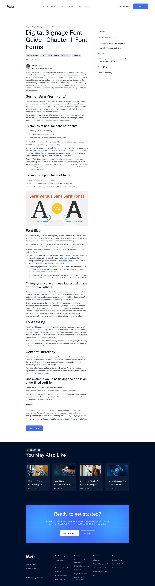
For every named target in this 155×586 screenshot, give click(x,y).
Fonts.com (58, 419)
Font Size (101, 53)
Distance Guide (66, 261)
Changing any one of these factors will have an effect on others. (113, 60)
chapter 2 (31, 410)
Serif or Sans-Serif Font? (107, 38)
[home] (10, 6)
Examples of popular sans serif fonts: (112, 43)
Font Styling (102, 66)
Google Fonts (70, 419)
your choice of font (70, 75)
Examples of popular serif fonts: (110, 48)
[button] (45, 6)
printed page (40, 153)
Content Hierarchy (105, 73)
